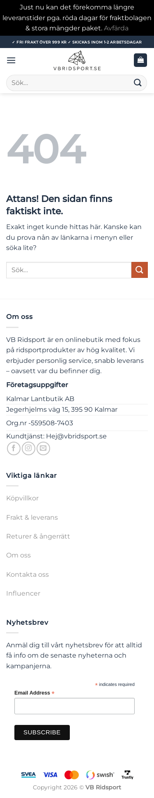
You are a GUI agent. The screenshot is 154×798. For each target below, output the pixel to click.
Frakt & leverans (32, 517)
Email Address (34, 693)
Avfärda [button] (116, 28)
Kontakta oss (27, 574)
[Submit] (138, 83)
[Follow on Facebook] (14, 448)
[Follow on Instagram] (28, 448)
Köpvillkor (22, 498)
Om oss (18, 555)
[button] (11, 60)
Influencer (23, 593)
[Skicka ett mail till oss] (43, 448)
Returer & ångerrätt (38, 536)
